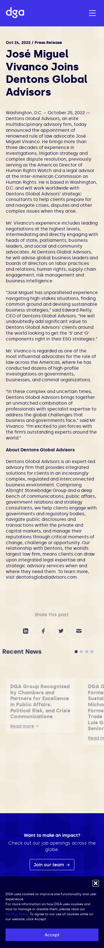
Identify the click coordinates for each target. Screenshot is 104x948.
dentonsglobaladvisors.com (46, 577)
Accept (52, 934)
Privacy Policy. (17, 914)
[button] (95, 883)
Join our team (49, 864)
